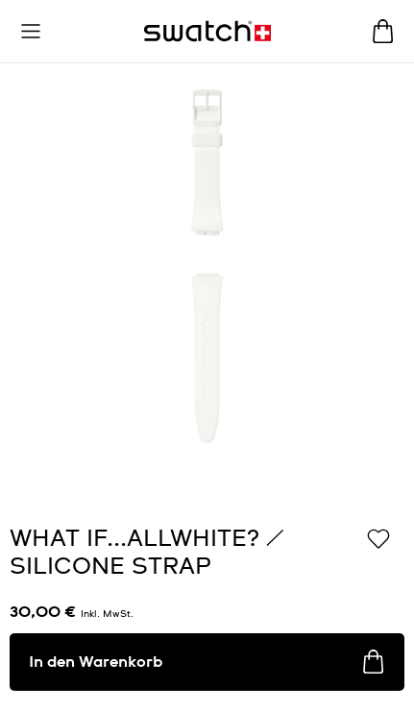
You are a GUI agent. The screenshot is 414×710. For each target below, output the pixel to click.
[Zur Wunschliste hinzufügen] (378, 537)
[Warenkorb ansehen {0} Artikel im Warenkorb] (383, 31)
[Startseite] (207, 31)
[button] (30, 31)
